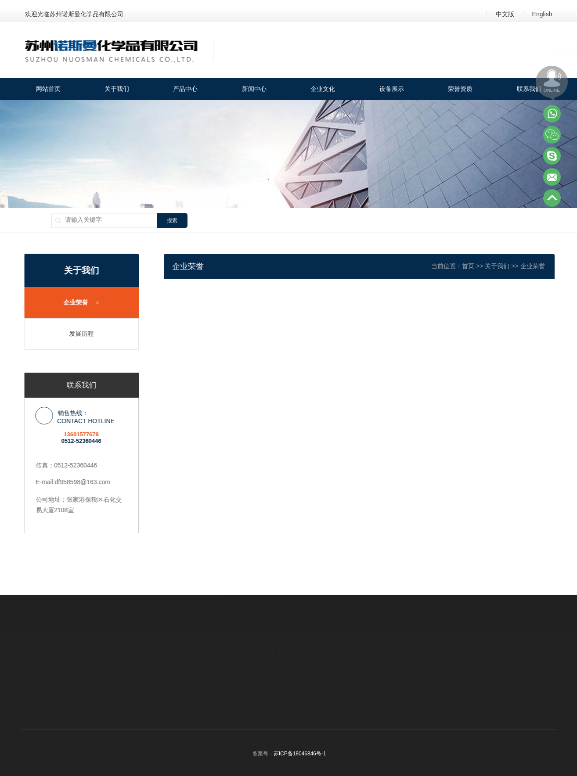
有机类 (91, 672)
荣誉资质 (460, 89)
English (542, 14)
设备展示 (391, 89)
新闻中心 (254, 89)
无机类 (91, 683)
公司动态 (152, 672)
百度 (66, 596)
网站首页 (48, 89)
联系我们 (529, 89)
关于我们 (117, 89)
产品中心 (185, 89)
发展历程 (76, 333)
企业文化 (322, 89)
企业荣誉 (76, 302)
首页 (486, 265)
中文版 (505, 14)
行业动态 (152, 683)
